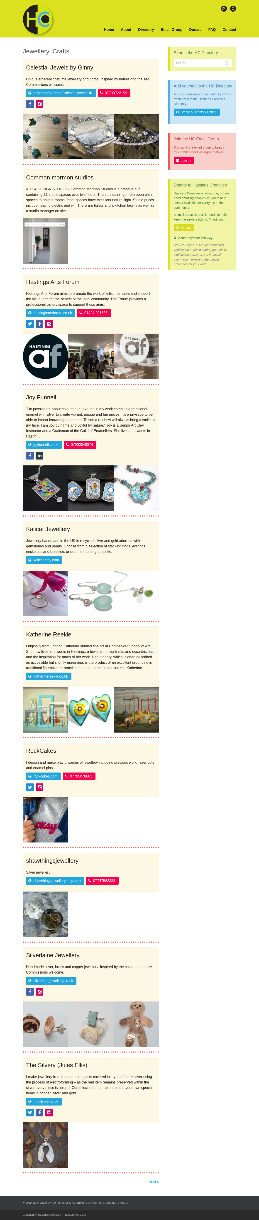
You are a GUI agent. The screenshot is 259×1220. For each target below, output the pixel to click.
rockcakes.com (43, 776)
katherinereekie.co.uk (48, 676)
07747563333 (101, 881)
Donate (195, 30)
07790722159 (113, 93)
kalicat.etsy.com (43, 560)
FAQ (212, 30)
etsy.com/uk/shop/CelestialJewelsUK (60, 93)
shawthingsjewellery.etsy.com (54, 881)
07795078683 (78, 776)
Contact (229, 30)
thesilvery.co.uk (43, 1101)
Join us (183, 160)
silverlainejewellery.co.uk (50, 981)
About (126, 30)
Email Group (171, 30)
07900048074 (79, 445)
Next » (154, 1182)
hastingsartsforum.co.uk (50, 313)
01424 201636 (93, 313)
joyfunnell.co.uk (43, 445)
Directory (146, 30)
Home (109, 30)
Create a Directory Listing (196, 112)
